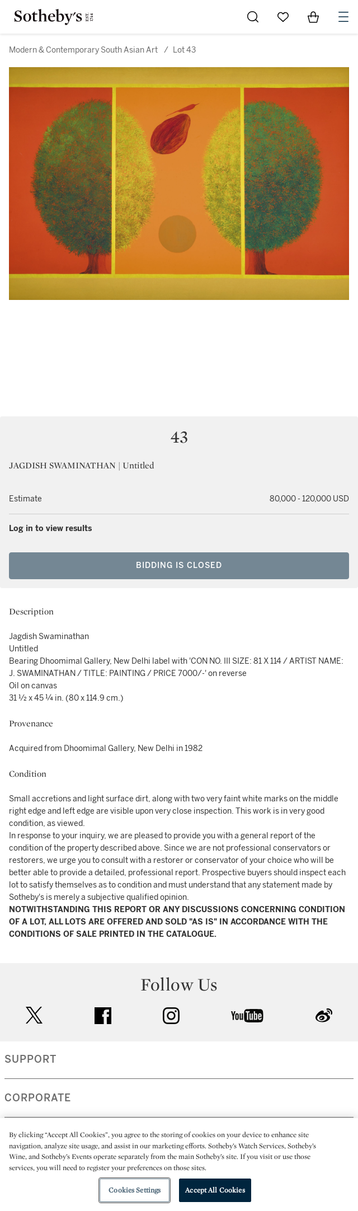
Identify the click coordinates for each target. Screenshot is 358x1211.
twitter (34, 1015)
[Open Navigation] (343, 16)
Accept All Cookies (214, 1190)
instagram (171, 1015)
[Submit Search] (252, 16)
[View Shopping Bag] (313, 17)
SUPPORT (30, 1059)
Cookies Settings (135, 1190)
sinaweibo (323, 1015)
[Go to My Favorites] (283, 17)
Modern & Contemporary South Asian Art (83, 50)
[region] (179, 1164)
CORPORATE (37, 1098)
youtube (247, 1015)
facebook (103, 1015)
